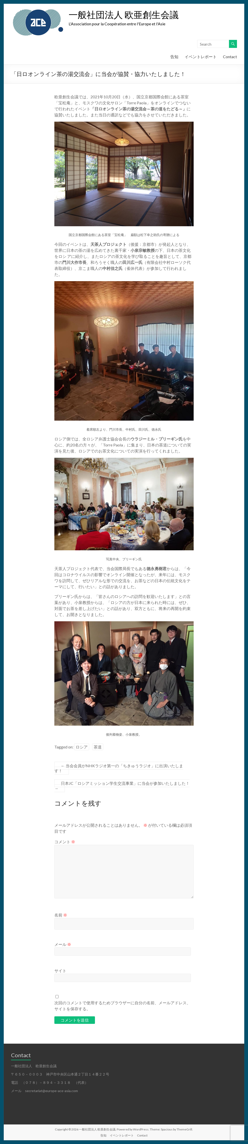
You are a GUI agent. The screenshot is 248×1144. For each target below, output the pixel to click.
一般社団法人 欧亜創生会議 (124, 14)
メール (62, 944)
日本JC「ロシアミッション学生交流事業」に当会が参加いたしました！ (122, 786)
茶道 (98, 746)
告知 (174, 56)
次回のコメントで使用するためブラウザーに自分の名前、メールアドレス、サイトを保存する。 (122, 1005)
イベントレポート (201, 56)
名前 (60, 914)
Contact (230, 56)
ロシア (82, 746)
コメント (64, 841)
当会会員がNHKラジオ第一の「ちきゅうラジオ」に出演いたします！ (118, 768)
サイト (60, 970)
